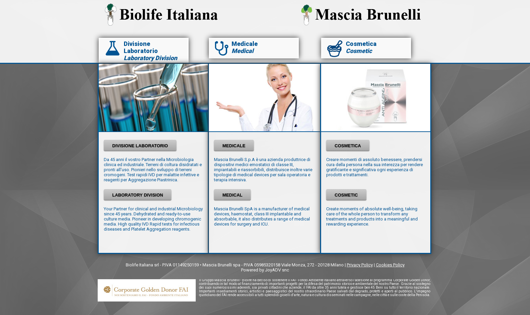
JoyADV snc (277, 269)
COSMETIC (346, 195)
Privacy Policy (360, 264)
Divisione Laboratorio (141, 47)
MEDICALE (233, 145)
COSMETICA (348, 145)
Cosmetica (361, 43)
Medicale (245, 43)
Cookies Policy (390, 264)
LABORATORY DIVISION (137, 195)
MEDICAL (232, 195)
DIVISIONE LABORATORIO (140, 145)
